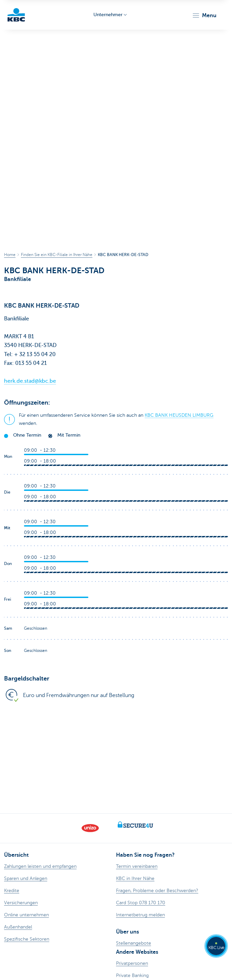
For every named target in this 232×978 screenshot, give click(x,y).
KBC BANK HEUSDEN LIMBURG (179, 415)
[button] (204, 15)
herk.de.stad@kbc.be (30, 381)
